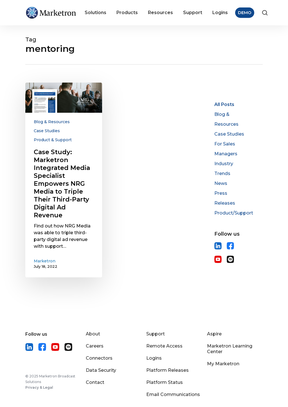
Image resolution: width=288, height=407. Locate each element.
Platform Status (164, 382)
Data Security (101, 370)
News (220, 183)
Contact (95, 382)
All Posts (224, 104)
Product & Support (53, 139)
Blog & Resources (52, 121)
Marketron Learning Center (229, 348)
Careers (95, 346)
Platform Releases (167, 370)
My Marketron (223, 363)
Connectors (99, 358)
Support (155, 334)
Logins (154, 358)
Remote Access (164, 346)
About (93, 334)
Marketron (44, 261)
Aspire (214, 334)
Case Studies (47, 130)
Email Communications (173, 394)
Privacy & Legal (39, 387)
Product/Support (233, 213)
